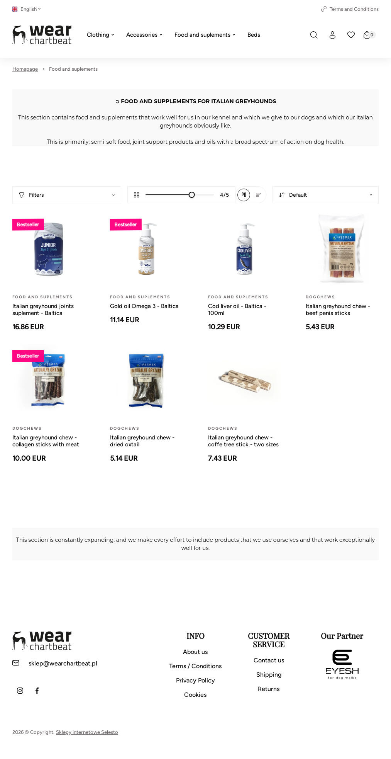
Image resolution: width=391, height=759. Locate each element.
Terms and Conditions (350, 9)
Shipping (268, 674)
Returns (268, 689)
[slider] (191, 195)
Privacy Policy (195, 680)
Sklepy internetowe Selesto (87, 732)
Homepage (25, 69)
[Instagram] (20, 690)
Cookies (195, 694)
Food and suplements (73, 69)
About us (195, 651)
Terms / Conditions (195, 666)
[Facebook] (37, 690)
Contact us (269, 660)
